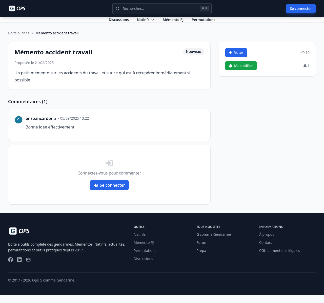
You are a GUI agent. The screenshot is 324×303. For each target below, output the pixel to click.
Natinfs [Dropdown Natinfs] (146, 23)
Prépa (201, 258)
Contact (265, 250)
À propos (266, 242)
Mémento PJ (173, 23)
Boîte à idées (18, 41)
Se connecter (301, 8)
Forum (201, 250)
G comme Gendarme (213, 242)
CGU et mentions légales (279, 258)
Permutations (203, 23)
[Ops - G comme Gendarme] (20, 9)
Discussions (143, 266)
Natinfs (140, 242)
